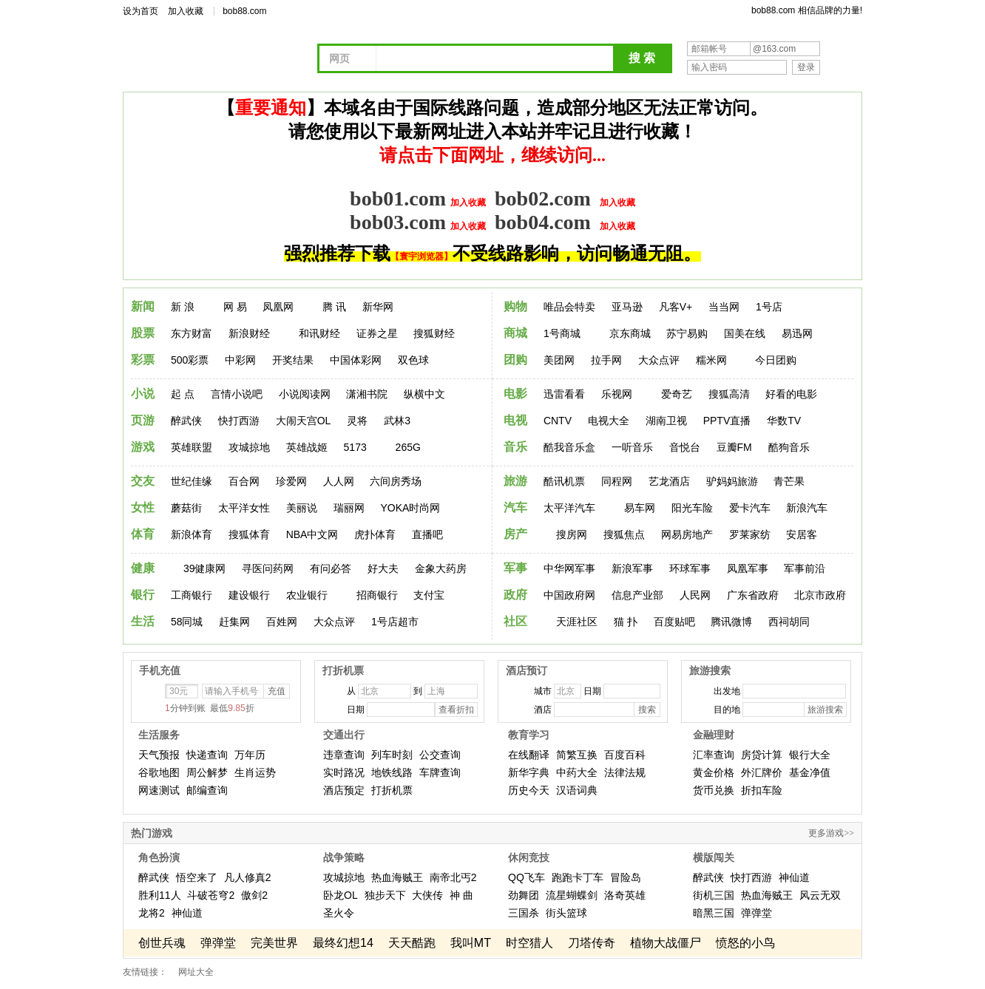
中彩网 (240, 360)
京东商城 (630, 333)
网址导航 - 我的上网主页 (226, 60)
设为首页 (140, 11)
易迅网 (797, 333)
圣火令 (338, 913)
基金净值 (809, 772)
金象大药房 (441, 568)
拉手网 (606, 360)
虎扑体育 (375, 534)
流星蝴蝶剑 (572, 895)
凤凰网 (278, 307)
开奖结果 (293, 360)
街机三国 (713, 895)
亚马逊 (627, 307)
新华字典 (528, 772)
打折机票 (392, 790)
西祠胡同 (789, 622)
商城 (515, 333)
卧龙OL (340, 895)
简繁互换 (577, 755)
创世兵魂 (162, 943)
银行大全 (809, 755)
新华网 (377, 307)
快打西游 (239, 420)
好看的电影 (791, 394)
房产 (515, 534)
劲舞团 (523, 895)
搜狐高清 (729, 394)
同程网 (616, 481)
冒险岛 (625, 877)
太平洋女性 (244, 508)
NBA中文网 (312, 534)
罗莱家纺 (750, 534)
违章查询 (344, 755)
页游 (143, 420)
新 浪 (182, 307)
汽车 (515, 507)
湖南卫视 (666, 420)
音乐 (515, 447)
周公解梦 (207, 772)
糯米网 (711, 360)
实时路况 (344, 772)
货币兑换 (713, 790)
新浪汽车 (806, 508)
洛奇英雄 (625, 895)
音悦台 (684, 447)
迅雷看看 (564, 394)
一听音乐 (632, 447)
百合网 (244, 481)
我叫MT (470, 943)
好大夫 (383, 568)
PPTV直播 (727, 420)
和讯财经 (319, 333)
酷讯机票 (564, 481)
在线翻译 (528, 755)
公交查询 (440, 755)
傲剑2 (254, 895)
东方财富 (191, 333)
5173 (355, 447)
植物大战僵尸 (665, 943)
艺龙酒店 (669, 481)
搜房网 (571, 534)
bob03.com (398, 222)
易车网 (639, 508)
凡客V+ (676, 307)
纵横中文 (424, 394)
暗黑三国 (713, 913)
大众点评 (659, 360)
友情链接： (145, 972)
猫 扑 (625, 622)
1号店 (769, 307)
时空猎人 (529, 943)
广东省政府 (753, 595)
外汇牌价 (761, 772)
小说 (143, 393)
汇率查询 (713, 755)
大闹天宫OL (303, 420)
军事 (515, 568)
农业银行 (307, 595)
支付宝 (428, 595)
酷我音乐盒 (569, 447)
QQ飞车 (526, 877)
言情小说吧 (237, 394)
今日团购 (775, 360)
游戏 (143, 447)
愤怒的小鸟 (745, 943)
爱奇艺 (676, 394)
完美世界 (274, 943)
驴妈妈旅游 (732, 481)
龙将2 (151, 913)
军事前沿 (804, 568)
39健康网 (204, 568)
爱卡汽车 (750, 508)
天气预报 (159, 755)
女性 (143, 507)
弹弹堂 (756, 913)
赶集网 (234, 622)
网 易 (235, 307)
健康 (143, 568)
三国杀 (523, 913)
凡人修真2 (247, 877)
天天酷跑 (412, 943)
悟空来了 (196, 877)
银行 (143, 594)
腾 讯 (334, 307)
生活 (143, 621)
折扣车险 (761, 790)
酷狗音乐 (789, 447)
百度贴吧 (674, 622)
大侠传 (427, 895)
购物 (515, 306)
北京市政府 (820, 595)
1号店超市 (395, 622)
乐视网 (616, 394)
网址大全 (196, 972)
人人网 (338, 481)
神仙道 (187, 913)
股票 (143, 333)
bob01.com (398, 198)
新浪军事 (632, 568)
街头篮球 (566, 913)
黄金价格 (713, 772)
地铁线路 (392, 772)
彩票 (143, 359)
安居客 (801, 534)
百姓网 (281, 622)
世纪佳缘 (191, 481)
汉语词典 (577, 790)
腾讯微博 (731, 622)
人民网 (695, 595)
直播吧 (427, 534)
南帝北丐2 (453, 877)
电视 (515, 420)
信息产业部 (637, 595)
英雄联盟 (191, 447)
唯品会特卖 (569, 307)
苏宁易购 (687, 333)
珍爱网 (291, 481)
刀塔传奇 (591, 943)
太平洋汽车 (569, 508)
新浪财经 (249, 333)
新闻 (143, 306)
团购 (515, 359)
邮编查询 (207, 790)
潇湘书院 (366, 394)
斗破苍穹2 (210, 895)
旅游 (515, 481)
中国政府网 (569, 595)
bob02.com (543, 198)
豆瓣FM (734, 447)
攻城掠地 (249, 447)
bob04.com (543, 222)
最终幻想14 (343, 943)
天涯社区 (577, 622)
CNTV (558, 420)
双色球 (413, 360)
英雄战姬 (307, 447)
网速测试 (159, 790)
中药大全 (577, 772)
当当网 (723, 307)
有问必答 (330, 568)
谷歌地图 (159, 772)
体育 (143, 534)
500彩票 (190, 360)
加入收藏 (185, 11)
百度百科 (625, 755)
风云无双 (820, 895)
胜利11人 (159, 895)
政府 (515, 594)
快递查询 (207, 755)
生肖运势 (255, 772)
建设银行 (249, 595)
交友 (143, 481)
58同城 (187, 622)
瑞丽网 (349, 508)
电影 (515, 393)
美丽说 (301, 508)
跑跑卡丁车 (577, 877)
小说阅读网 (305, 394)
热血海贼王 (397, 877)
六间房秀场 (396, 481)
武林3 (397, 420)
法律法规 (625, 772)
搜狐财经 (434, 333)
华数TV (784, 420)
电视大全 (608, 420)
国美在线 (744, 333)
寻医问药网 (268, 568)
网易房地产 (687, 534)
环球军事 (690, 568)
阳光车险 (692, 508)
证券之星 (377, 333)
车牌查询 (440, 772)
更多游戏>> (831, 833)
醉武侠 (186, 420)
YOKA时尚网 (410, 508)
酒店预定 (344, 790)
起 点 (182, 394)
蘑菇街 (186, 508)
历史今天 (528, 790)
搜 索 (642, 58)
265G (408, 447)
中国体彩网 (356, 360)
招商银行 (377, 595)
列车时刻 (392, 755)
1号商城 (562, 333)
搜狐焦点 (624, 534)
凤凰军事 (747, 568)
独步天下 (385, 895)
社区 (515, 621)
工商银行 (191, 595)
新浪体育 (191, 534)
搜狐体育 (249, 534)
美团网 (559, 360)
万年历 (249, 755)
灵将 (357, 420)
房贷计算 (761, 755)
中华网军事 (569, 568)
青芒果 (789, 481)
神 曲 (461, 895)
